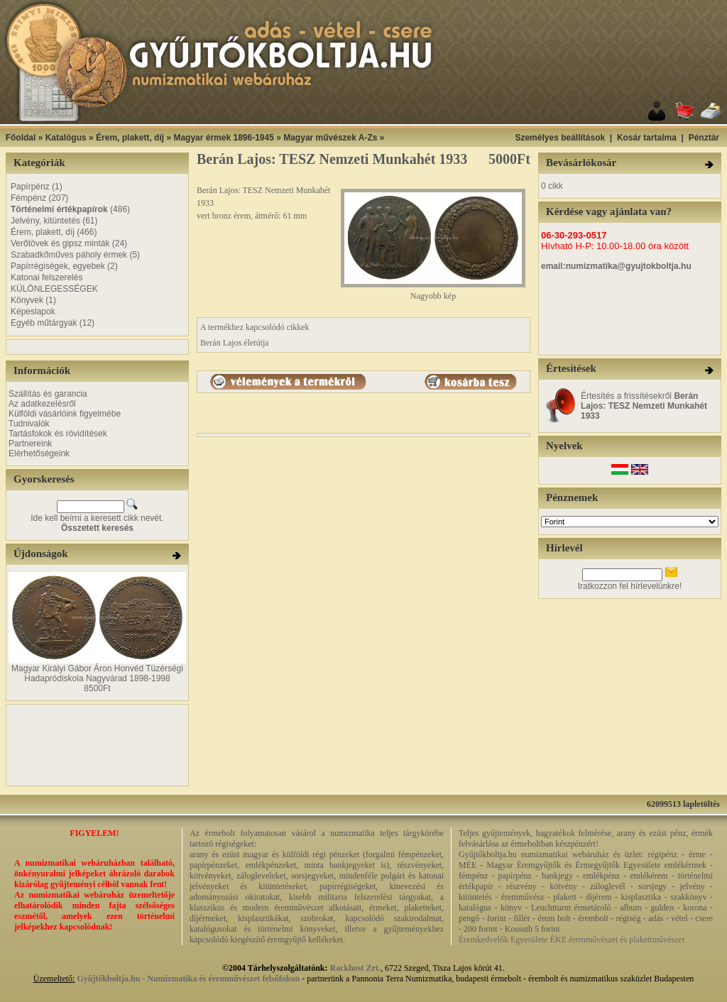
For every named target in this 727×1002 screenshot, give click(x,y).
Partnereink (30, 443)
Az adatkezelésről (42, 404)
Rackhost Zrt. (355, 968)
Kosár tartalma (647, 138)
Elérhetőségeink (39, 453)
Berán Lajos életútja (234, 343)
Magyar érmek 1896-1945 (223, 138)
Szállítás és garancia (48, 394)
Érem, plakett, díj (130, 138)
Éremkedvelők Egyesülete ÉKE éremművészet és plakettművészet (571, 940)
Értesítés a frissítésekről (644, 406)
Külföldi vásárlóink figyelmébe (65, 414)
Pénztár (704, 138)
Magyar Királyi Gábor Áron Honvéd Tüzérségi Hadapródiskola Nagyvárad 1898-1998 (97, 673)
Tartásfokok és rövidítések (58, 434)
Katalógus (66, 138)
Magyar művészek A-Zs (330, 138)
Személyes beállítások (560, 138)
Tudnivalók (29, 424)
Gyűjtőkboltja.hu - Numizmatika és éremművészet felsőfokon (188, 979)
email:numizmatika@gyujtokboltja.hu (616, 266)
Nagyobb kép (433, 292)
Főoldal (21, 138)
